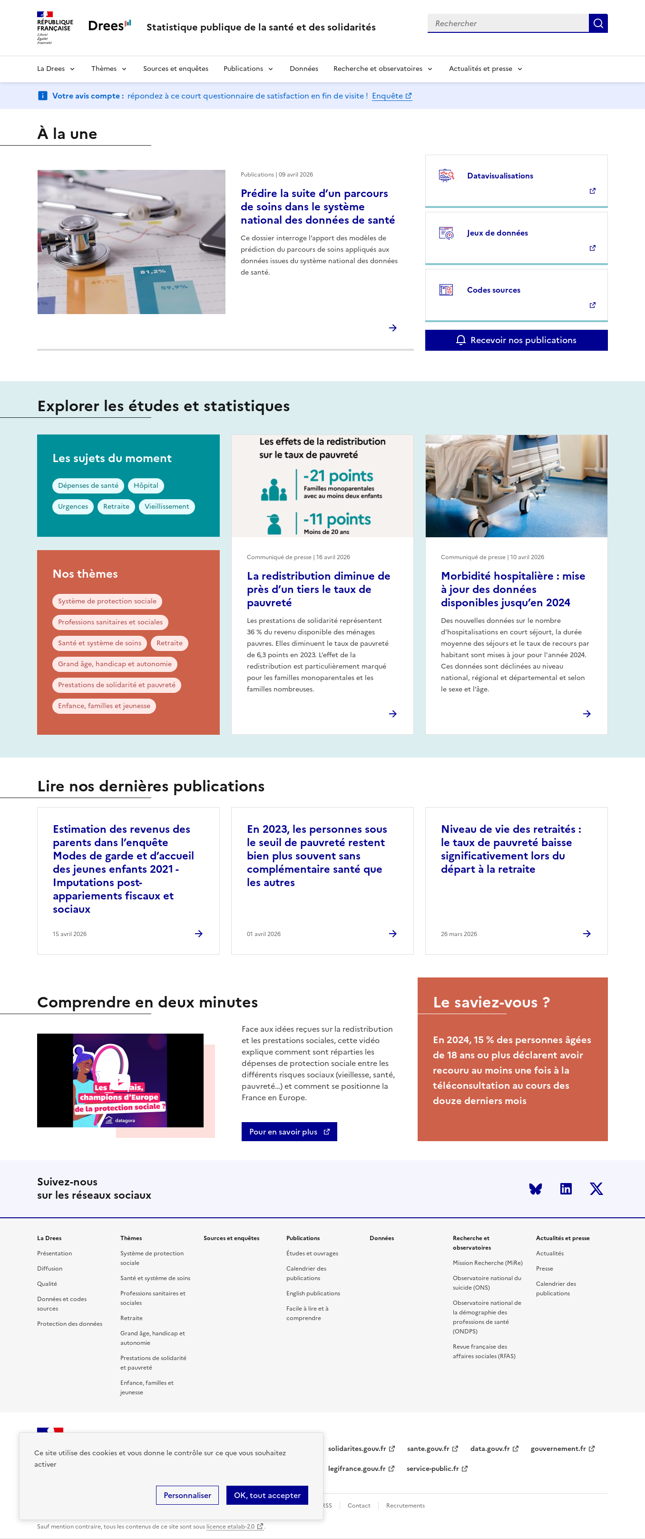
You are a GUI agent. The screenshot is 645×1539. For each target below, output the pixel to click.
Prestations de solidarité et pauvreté (117, 685)
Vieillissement (167, 507)
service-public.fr (433, 1469)
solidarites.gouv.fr (357, 1449)
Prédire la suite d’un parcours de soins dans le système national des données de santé (318, 207)
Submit (598, 23)
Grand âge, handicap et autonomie (115, 664)
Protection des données (69, 1324)
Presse (544, 1268)
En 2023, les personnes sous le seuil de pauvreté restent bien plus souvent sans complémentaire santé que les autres (317, 855)
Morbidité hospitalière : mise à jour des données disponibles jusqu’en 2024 (513, 589)
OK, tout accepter (267, 1495)
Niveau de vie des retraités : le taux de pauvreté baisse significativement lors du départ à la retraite (511, 849)
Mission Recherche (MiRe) (488, 1263)
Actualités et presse (480, 69)
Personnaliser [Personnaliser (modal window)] (187, 1495)
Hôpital (146, 486)
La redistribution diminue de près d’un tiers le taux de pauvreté (319, 589)
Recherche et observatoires (377, 69)
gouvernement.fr (558, 1449)
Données (304, 69)
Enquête (387, 95)
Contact (359, 1505)
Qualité (47, 1284)
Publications (243, 69)
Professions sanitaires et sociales (110, 622)
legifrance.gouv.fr (357, 1469)
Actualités (550, 1253)
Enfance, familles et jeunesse (104, 706)
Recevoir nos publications (523, 340)
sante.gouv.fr (428, 1449)
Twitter (596, 1188)
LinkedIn (566, 1188)
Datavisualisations (500, 175)
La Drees (51, 69)
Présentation (54, 1253)
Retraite (116, 507)
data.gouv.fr (490, 1449)
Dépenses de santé (88, 486)
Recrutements (405, 1505)
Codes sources (493, 290)
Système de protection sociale (107, 601)
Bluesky (535, 1188)
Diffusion (49, 1268)
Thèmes (104, 69)
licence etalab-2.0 (230, 1526)
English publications (313, 1293)
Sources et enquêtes (175, 69)
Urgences (73, 507)
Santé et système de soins (99, 643)
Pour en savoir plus (284, 1131)
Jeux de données (497, 232)
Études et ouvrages (312, 1253)
